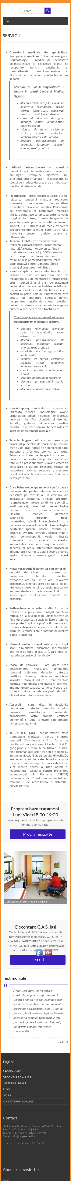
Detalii (37, 959)
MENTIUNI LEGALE (14, 1083)
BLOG (6, 1089)
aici (48, 430)
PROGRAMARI (12, 1071)
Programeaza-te (37, 834)
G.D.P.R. (7, 1095)
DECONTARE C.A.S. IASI (17, 1077)
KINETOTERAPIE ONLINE (18, 1101)
